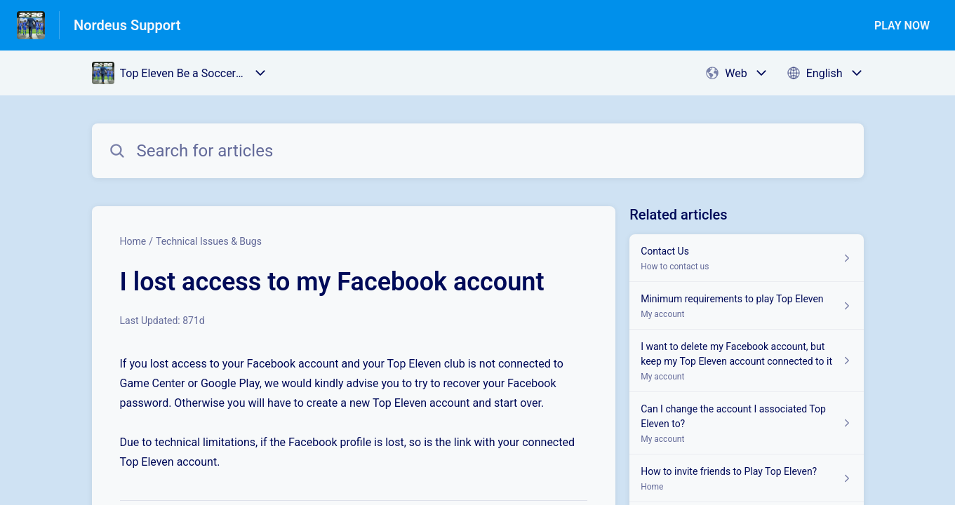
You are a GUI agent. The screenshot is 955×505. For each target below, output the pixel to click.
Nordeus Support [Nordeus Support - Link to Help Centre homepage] (127, 25)
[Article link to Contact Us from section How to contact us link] (746, 258)
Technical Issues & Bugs (209, 241)
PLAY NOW (902, 25)
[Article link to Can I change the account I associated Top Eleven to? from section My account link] (746, 423)
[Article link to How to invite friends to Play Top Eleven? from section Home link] (746, 478)
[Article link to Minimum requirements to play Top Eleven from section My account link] (746, 306)
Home (133, 241)
